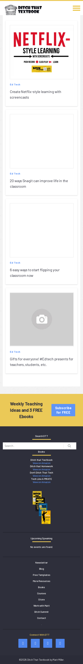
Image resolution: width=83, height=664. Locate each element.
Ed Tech (15, 84)
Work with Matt (41, 605)
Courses (41, 593)
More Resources (41, 581)
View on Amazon (42, 463)
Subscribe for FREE (63, 410)
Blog (41, 568)
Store (41, 599)
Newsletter (41, 562)
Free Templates (41, 574)
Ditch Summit (41, 611)
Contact (41, 617)
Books (41, 587)
